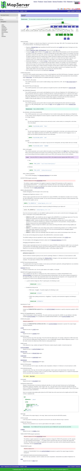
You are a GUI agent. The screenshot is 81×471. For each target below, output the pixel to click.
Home (35, 1)
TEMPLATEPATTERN (39, 187)
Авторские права (17, 469)
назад (69, 11)
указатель (78, 11)
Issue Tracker (48, 1)
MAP (26, 11)
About (3, 24)
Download (77, 1)
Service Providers (57, 1)
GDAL (27, 77)
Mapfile (22, 11)
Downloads (4, 30)
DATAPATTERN (37, 443)
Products (40, 1)
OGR (30, 77)
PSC (3, 34)
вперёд (73, 11)
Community (4, 27)
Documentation (5, 32)
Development (4, 29)
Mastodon (70, 1)
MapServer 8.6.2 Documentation (12, 11)
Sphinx (64, 469)
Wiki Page (51, 70)
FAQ (65, 1)
